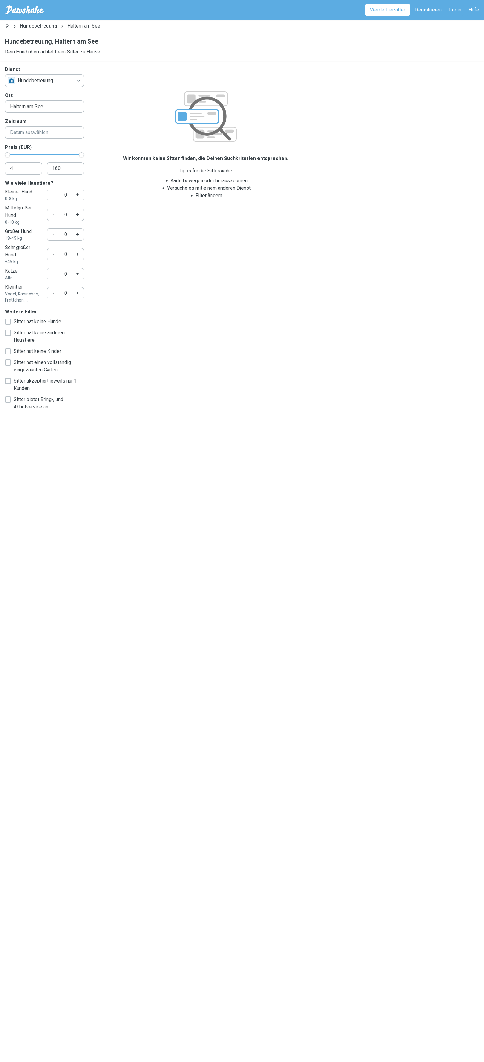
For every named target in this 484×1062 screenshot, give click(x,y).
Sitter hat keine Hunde (33, 322)
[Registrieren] (428, 10)
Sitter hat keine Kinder (33, 351)
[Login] (455, 10)
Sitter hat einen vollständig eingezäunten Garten (38, 366)
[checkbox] (8, 322)
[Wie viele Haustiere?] (65, 195)
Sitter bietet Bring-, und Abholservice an (34, 403)
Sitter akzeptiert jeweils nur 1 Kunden (41, 384)
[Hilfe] (474, 10)
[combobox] (44, 80)
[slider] (7, 154)
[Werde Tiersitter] (387, 10)
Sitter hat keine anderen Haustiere (35, 336)
